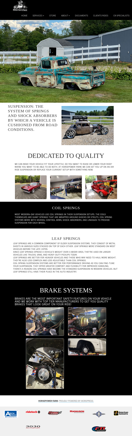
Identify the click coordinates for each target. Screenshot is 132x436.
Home (24, 15)
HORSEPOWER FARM (48, 401)
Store (52, 15)
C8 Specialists (121, 15)
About (64, 15)
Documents (81, 15)
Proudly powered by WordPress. (76, 401)
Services (37, 15)
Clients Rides (100, 15)
